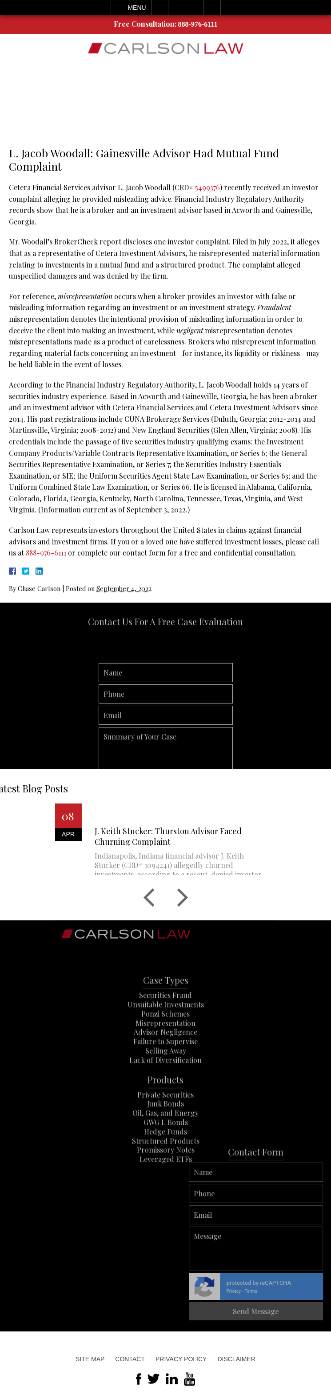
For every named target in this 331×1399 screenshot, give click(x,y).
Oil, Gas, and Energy (165, 1134)
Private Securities (165, 1115)
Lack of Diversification (165, 1081)
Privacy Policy (181, 1359)
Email (178, 7)
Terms (321, 1291)
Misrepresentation (165, 1044)
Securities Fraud (165, 1016)
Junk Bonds (165, 1125)
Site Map (90, 1359)
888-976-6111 (198, 24)
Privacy (304, 1291)
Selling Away (165, 1072)
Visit (196, 7)
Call (160, 7)
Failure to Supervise (165, 1062)
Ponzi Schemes (165, 1035)
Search (212, 7)
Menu (137, 7)
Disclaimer (236, 1359)
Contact (130, 1359)
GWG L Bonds (166, 1143)
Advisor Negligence (165, 1053)
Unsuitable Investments (166, 1026)
